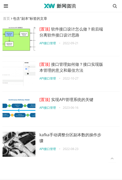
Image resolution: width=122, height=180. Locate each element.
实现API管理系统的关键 (66, 99)
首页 (6, 18)
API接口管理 (47, 43)
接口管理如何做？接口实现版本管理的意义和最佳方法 (71, 67)
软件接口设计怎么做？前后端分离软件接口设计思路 (71, 32)
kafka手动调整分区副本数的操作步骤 (70, 138)
